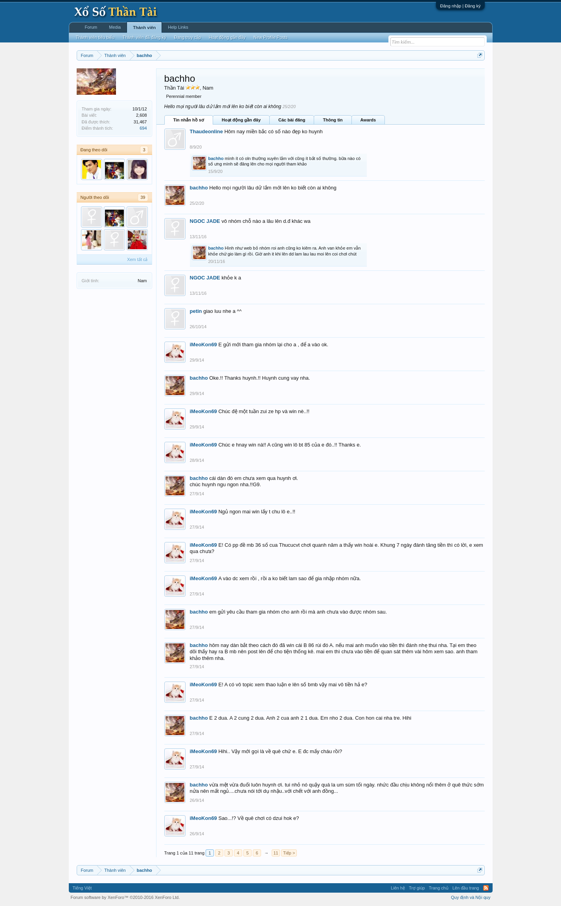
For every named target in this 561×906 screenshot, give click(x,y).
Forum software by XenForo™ (125, 897)
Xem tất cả (137, 259)
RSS (486, 888)
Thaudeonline (206, 131)
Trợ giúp (417, 888)
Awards (368, 120)
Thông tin (332, 120)
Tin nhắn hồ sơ (188, 120)
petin (196, 311)
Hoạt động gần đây (241, 120)
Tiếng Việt (82, 888)
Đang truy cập (187, 37)
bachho (216, 158)
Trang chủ (439, 888)
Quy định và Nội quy (471, 897)
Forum (91, 27)
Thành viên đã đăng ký (144, 37)
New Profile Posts (271, 37)
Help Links (178, 27)
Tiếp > (289, 853)
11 (275, 853)
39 (142, 197)
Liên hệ (398, 888)
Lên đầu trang (465, 888)
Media (115, 27)
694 (143, 128)
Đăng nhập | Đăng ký (460, 6)
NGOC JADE (205, 221)
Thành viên (144, 27)
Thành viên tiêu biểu (95, 37)
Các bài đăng (291, 120)
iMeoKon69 (203, 344)
